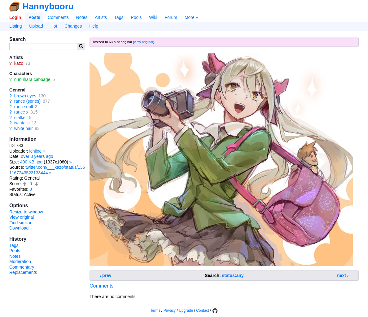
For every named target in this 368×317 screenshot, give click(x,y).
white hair (23, 128)
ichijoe (35, 151)
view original (143, 42)
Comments (58, 17)
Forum (171, 17)
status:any (233, 275)
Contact (202, 310)
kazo (19, 63)
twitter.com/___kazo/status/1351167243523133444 (47, 170)
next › (342, 275)
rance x (21, 111)
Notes (82, 17)
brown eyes (25, 95)
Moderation (20, 261)
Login (15, 17)
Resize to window (26, 211)
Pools (136, 17)
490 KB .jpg (31, 161)
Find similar (20, 222)
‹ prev (106, 275)
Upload (36, 26)
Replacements (23, 272)
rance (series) (27, 101)
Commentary (21, 267)
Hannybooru (48, 6)
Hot (53, 26)
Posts (34, 17)
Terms (155, 310)
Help (93, 26)
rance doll (23, 106)
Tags (119, 17)
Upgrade (186, 310)
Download (18, 227)
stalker (20, 117)
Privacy (170, 310)
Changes (73, 26)
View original (21, 217)
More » (191, 17)
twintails (22, 122)
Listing (15, 26)
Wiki (153, 17)
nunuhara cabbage (32, 79)
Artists (101, 17)
